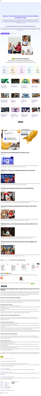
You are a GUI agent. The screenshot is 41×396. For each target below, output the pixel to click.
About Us (2, 382)
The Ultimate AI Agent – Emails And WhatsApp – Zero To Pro (14, 116)
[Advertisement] (20, 8)
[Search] (40, 1)
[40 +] (38, 68)
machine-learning (34, 99)
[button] (20, 358)
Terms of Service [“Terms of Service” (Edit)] (7, 383)
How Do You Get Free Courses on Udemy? (7, 358)
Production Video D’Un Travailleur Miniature (35, 101)
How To (2, 151)
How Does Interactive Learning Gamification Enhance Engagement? (19, 241)
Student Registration (8, 386)
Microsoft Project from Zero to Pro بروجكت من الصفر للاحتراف (4, 87)
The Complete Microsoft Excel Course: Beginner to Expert (24, 87)
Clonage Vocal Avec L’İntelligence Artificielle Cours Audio (4, 116)
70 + (21, 70)
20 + (4, 70)
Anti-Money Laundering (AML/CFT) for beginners (13, 101)
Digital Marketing (3, 169)
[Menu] (1, 1)
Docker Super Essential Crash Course (24, 101)
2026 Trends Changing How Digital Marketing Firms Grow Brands (18, 170)
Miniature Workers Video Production (14, 86)
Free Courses (3, 387)
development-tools (23, 99)
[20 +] (5, 68)
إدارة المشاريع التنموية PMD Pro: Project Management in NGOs (35, 116)
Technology (2, 240)
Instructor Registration (8, 387)
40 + (37, 70)
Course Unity (6, 390)
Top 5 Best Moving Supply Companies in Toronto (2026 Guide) (17, 188)
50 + (12, 70)
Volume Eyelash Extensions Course (35, 86)
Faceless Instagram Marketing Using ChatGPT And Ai (24, 115)
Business (12, 99)
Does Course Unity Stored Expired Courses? (8, 376)
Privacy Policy (7, 382)
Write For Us (2, 384)
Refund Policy (7, 384)
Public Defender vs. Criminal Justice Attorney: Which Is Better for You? (19, 224)
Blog (1, 386)
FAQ (1, 388)
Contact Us (2, 383)
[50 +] (13, 68)
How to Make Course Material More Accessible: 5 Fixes (15, 152)
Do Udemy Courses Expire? (5, 368)
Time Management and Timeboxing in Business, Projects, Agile (4, 101)
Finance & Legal (3, 222)
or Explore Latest (12, 33)
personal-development (4, 99)
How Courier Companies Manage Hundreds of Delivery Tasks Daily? (19, 206)
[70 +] (22, 68)
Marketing (22, 113)
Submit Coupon (7, 388)
